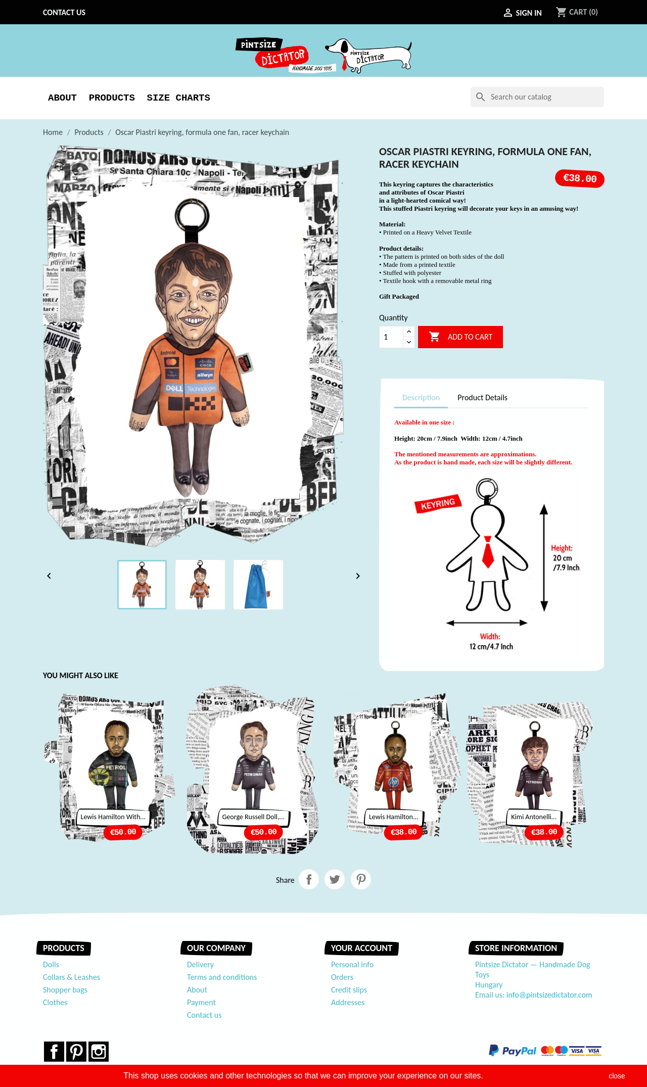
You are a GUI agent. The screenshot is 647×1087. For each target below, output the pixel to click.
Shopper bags (65, 990)
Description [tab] (421, 397)
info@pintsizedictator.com (549, 995)
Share (309, 879)
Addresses (347, 1002)
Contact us (64, 12)
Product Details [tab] (482, 397)
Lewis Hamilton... (394, 817)
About (62, 98)
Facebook (54, 1052)
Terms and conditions (222, 977)
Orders (342, 977)
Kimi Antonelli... (534, 817)
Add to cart (460, 337)
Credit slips (349, 990)
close (617, 1076)
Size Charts (178, 98)
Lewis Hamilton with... (113, 817)
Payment (201, 1002)
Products (112, 98)
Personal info (352, 964)
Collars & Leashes (71, 977)
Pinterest (361, 879)
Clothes (55, 1002)
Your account (361, 948)
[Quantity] (391, 337)
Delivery (200, 964)
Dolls (51, 964)
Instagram (98, 1052)
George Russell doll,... (253, 817)
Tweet (335, 879)
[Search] (537, 97)
